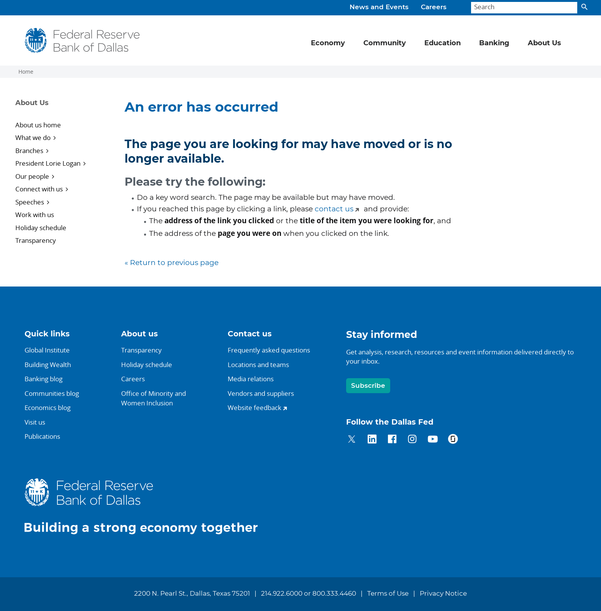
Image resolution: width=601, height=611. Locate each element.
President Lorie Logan (47, 163)
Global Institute (47, 350)
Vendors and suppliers (261, 393)
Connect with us (39, 188)
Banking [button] (494, 43)
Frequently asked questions (269, 350)
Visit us (35, 422)
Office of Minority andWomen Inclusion (153, 398)
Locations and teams (258, 364)
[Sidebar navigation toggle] (60, 109)
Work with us (34, 214)
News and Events (379, 7)
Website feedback (254, 407)
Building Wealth (48, 364)
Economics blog (48, 407)
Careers (434, 7)
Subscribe (368, 385)
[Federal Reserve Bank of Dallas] (82, 40)
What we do (33, 137)
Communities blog (52, 393)
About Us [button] (544, 43)
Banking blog (43, 378)
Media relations (251, 378)
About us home (38, 124)
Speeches (29, 202)
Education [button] (442, 43)
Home (25, 71)
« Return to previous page (171, 263)
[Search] (524, 8)
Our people (32, 176)
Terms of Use (388, 594)
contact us (334, 209)
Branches (29, 150)
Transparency (35, 240)
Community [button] (384, 43)
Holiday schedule (40, 227)
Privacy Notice (443, 594)
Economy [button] (328, 43)
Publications (42, 436)
